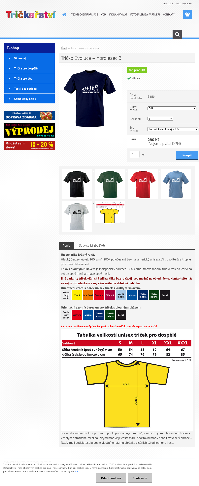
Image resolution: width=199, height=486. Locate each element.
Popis (66, 245)
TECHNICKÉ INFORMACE (84, 14)
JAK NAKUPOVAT (118, 14)
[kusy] (135, 154)
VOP (103, 14)
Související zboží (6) (92, 245)
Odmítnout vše (111, 478)
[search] (177, 34)
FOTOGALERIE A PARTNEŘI (145, 14)
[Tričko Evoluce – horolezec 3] (90, 68)
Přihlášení (168, 3)
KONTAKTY (169, 14)
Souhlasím (140, 478)
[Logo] (31, 15)
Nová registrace (183, 3)
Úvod (64, 48)
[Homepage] (63, 14)
